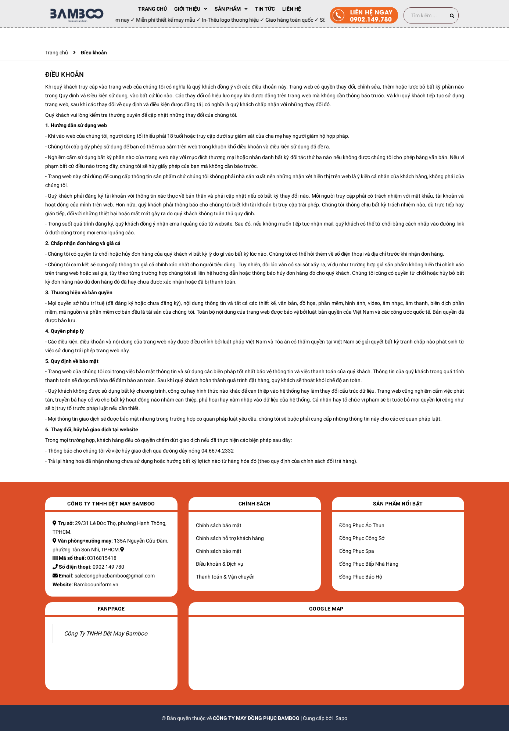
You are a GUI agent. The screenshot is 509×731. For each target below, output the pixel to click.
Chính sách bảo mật (218, 525)
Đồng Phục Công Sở (361, 538)
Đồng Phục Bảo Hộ (360, 577)
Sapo (341, 718)
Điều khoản (64, 74)
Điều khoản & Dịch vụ (219, 564)
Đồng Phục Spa (356, 551)
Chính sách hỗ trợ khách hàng (230, 538)
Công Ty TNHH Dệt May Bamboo (105, 633)
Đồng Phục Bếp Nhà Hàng (368, 564)
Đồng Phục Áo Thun (361, 525)
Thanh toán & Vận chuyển (225, 577)
